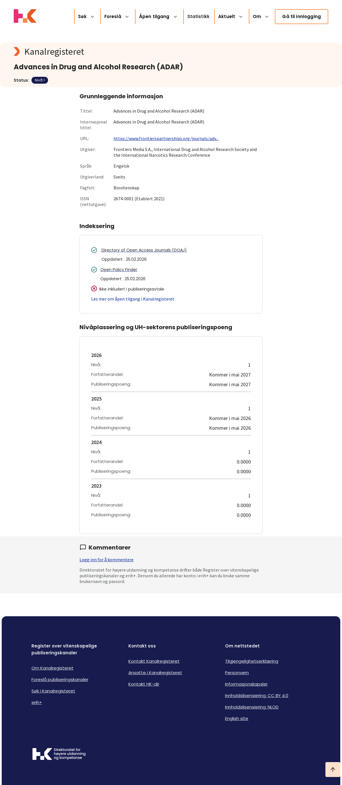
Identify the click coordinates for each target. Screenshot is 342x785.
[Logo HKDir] (58, 754)
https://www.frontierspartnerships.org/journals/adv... (166, 138)
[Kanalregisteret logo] (128, 51)
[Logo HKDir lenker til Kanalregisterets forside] (25, 16)
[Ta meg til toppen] (332, 769)
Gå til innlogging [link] (301, 16)
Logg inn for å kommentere (106, 559)
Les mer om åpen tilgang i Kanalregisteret (132, 299)
